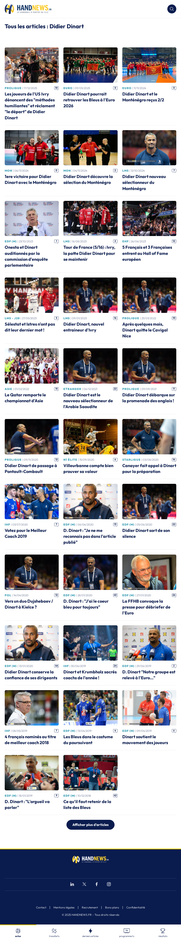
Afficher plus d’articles (90, 824)
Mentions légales (63, 907)
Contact (41, 907)
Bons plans (112, 907)
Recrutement (90, 907)
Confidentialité (135, 907)
